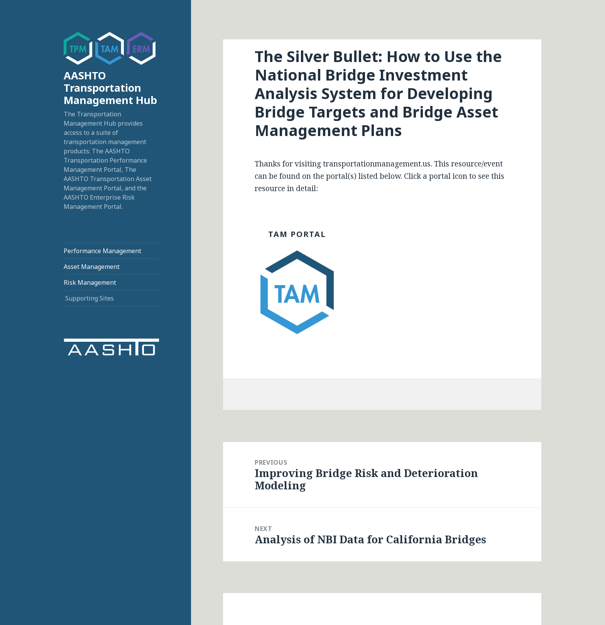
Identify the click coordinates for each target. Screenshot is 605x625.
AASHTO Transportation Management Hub (110, 87)
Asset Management (92, 266)
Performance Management (102, 251)
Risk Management (90, 282)
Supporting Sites (89, 298)
